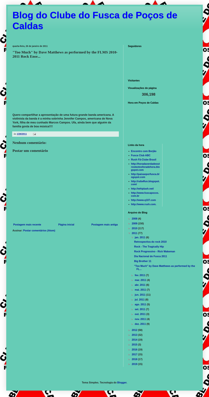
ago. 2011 (141, 304)
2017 (135, 354)
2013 (135, 335)
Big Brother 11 (142, 261)
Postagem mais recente (27, 224)
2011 (135, 233)
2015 (135, 344)
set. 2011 (140, 309)
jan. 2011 (140, 237)
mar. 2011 (141, 280)
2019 (135, 364)
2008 (135, 218)
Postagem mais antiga (104, 224)
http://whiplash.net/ (142, 188)
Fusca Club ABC (141, 155)
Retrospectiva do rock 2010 (150, 241)
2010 (135, 228)
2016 (135, 349)
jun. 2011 (140, 294)
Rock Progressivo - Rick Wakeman (154, 251)
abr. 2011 (140, 285)
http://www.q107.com (143, 200)
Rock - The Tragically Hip (149, 246)
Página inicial (66, 224)
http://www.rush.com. (143, 204)
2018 (135, 359)
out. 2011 (140, 314)
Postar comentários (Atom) (39, 230)
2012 (135, 330)
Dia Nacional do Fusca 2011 (150, 256)
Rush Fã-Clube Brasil (143, 159)
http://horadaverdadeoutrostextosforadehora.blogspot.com (145, 166)
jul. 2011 (140, 299)
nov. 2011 (141, 319)
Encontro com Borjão (143, 151)
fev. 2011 (140, 275)
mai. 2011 (141, 289)
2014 (135, 339)
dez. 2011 (141, 324)
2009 (135, 223)
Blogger (122, 382)
